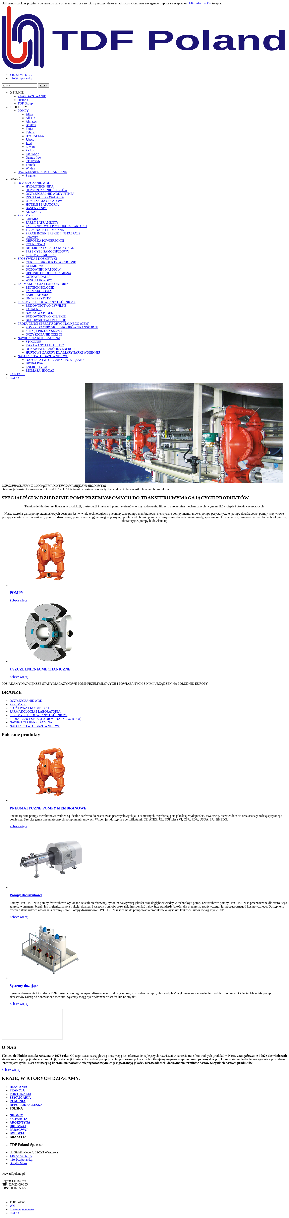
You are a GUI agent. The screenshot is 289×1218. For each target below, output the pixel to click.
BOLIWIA (17, 1133)
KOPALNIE (34, 309)
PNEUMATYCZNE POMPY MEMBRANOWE (48, 808)
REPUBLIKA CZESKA (26, 1104)
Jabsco (30, 139)
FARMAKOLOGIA (39, 291)
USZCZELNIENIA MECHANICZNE (42, 172)
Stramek (31, 175)
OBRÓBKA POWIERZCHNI (45, 240)
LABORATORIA (37, 294)
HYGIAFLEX (35, 136)
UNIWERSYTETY (38, 298)
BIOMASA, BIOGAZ (40, 370)
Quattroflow (33, 157)
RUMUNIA (17, 1101)
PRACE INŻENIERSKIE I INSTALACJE (53, 233)
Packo (30, 150)
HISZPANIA (18, 1086)
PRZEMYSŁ (26, 215)
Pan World (32, 154)
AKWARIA (33, 211)
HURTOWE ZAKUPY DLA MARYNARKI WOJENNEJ (63, 352)
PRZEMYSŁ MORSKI (41, 255)
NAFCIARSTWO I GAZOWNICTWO (43, 356)
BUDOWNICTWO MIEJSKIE (46, 316)
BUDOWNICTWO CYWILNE (46, 305)
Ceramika (32, 237)
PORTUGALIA (20, 1094)
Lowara (31, 146)
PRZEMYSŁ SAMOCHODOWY (47, 251)
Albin (29, 114)
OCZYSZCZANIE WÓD (34, 183)
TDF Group (25, 103)
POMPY (23, 110)
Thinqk (30, 164)
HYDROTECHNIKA (40, 186)
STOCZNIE (33, 341)
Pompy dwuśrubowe (26, 895)
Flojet (29, 128)
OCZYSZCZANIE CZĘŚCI (44, 334)
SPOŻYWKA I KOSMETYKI (37, 258)
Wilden (30, 168)
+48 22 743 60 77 (21, 1156)
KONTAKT (17, 374)
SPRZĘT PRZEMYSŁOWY (44, 331)
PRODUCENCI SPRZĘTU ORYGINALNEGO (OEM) (53, 323)
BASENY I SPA (36, 208)
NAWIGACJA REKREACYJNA (39, 338)
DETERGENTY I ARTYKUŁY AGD (50, 247)
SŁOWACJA (18, 1119)
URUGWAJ (18, 1126)
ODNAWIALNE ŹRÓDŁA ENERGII (50, 349)
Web (12, 1205)
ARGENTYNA (20, 1122)
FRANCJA (17, 1090)
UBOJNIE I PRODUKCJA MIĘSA (48, 273)
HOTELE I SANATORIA (42, 204)
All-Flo (30, 118)
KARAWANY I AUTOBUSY (45, 345)
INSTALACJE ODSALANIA (45, 197)
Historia (23, 99)
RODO (14, 377)
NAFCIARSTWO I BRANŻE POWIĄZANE (55, 359)
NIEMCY (16, 1115)
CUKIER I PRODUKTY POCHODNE (51, 262)
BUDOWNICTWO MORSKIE (46, 320)
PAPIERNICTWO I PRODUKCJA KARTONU (56, 226)
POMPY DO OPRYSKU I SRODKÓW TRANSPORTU (62, 327)
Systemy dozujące (24, 986)
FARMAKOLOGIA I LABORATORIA (43, 284)
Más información (200, 3)
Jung (29, 143)
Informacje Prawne (22, 1209)
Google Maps (18, 1163)
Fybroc (30, 132)
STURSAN (33, 161)
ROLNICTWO (35, 244)
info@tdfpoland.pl (21, 1159)
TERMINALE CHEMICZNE (45, 229)
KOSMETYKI (35, 266)
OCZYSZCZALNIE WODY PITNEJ (50, 193)
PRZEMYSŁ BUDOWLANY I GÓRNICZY (46, 302)
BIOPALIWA (34, 363)
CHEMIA (32, 219)
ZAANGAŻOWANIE (32, 96)
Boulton (31, 125)
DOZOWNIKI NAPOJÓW (43, 269)
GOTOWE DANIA (38, 276)
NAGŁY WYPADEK (39, 312)
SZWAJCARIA (20, 1097)
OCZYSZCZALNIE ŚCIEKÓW (46, 190)
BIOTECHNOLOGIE (40, 287)
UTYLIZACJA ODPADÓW (44, 201)
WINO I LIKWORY (39, 280)
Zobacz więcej (19, 600)
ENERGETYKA (36, 367)
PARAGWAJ (18, 1129)
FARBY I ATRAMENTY (42, 222)
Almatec (31, 121)
